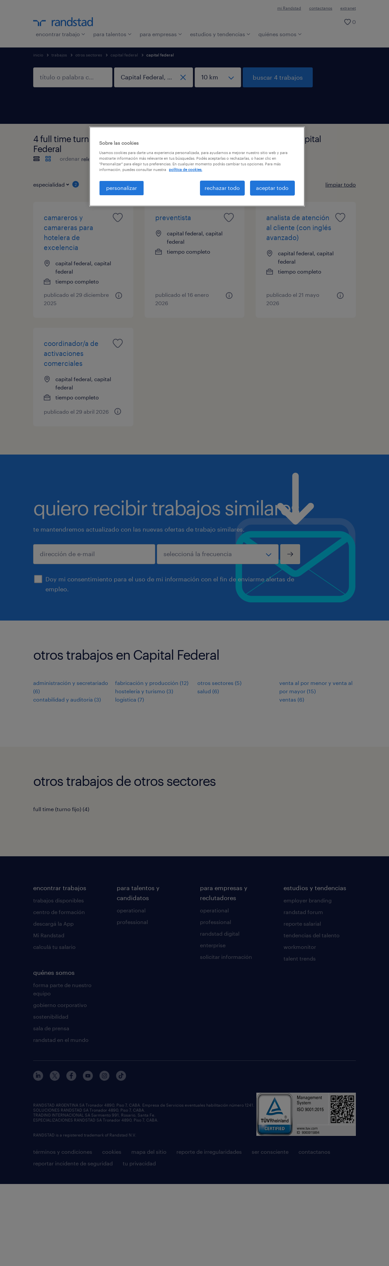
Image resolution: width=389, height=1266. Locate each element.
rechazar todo (222, 188)
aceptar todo (272, 188)
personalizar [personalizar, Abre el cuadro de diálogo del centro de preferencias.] (121, 188)
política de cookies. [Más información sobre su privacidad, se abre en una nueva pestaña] (185, 169)
